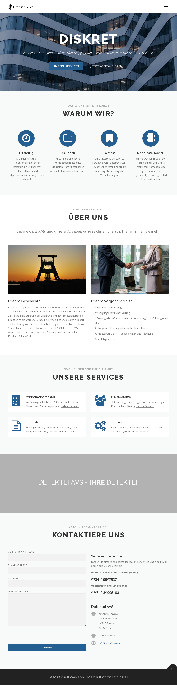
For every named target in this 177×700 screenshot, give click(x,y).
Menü (166, 6)
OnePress (92, 691)
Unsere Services (66, 66)
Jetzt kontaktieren (106, 66)
